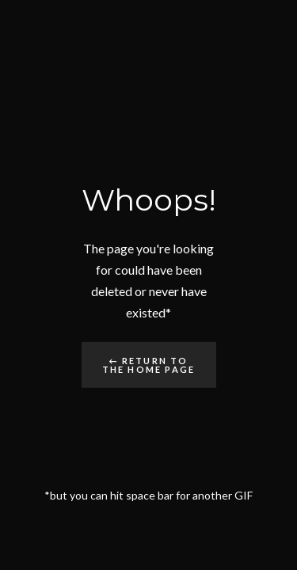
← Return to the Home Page (149, 364)
